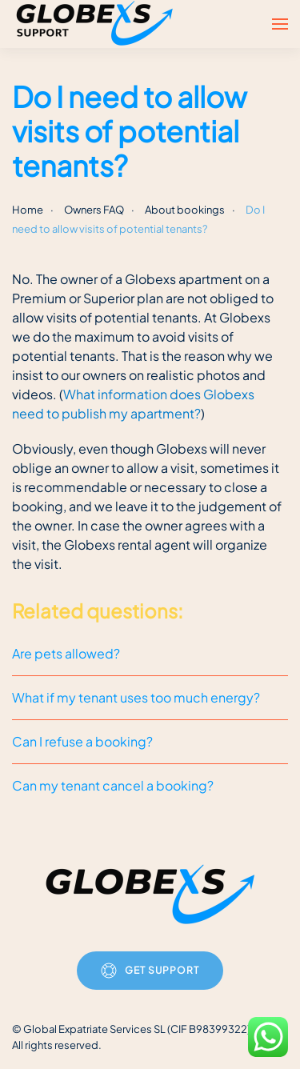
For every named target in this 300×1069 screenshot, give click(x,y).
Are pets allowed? (66, 653)
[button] (280, 24)
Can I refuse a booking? (82, 741)
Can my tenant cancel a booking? (113, 785)
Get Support (150, 971)
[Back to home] (97, 24)
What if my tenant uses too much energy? (136, 697)
